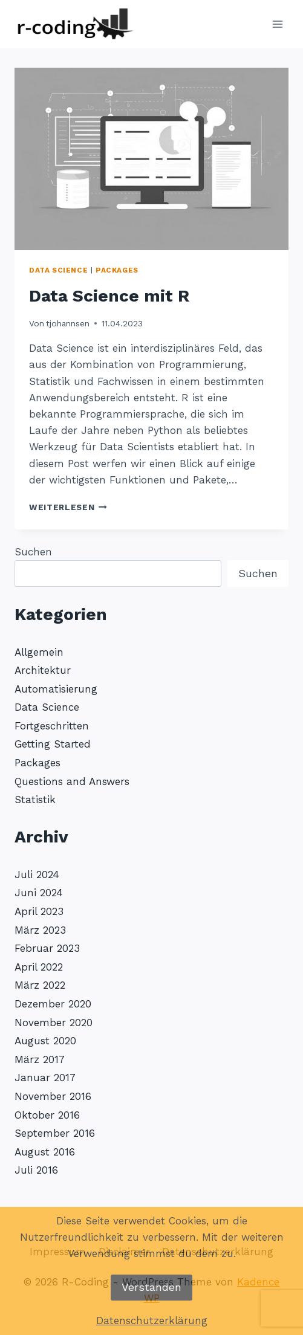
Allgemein (39, 652)
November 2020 (54, 1023)
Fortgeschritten (52, 726)
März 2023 (40, 930)
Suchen (33, 552)
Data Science (58, 270)
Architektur (43, 670)
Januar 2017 (45, 1078)
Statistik (35, 800)
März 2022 (40, 985)
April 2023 (39, 911)
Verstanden (151, 1287)
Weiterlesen (68, 507)
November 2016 (53, 1096)
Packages (117, 270)
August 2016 (45, 1152)
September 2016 (55, 1133)
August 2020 (45, 1041)
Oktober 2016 (47, 1115)
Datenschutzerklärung (151, 1320)
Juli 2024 (37, 874)
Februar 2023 (47, 948)
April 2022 (39, 967)
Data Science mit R (109, 296)
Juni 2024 (39, 893)
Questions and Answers (72, 781)
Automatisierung (56, 689)
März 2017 (40, 1059)
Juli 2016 (36, 1170)
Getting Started (53, 744)
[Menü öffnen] (277, 24)
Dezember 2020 (53, 1004)
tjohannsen (68, 323)
